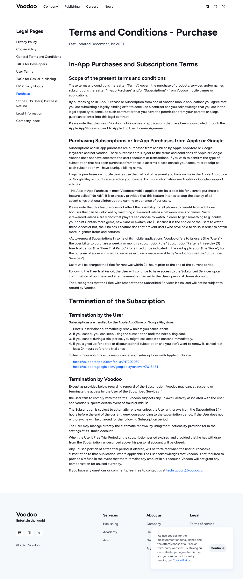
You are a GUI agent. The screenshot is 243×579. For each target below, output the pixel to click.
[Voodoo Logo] (26, 6)
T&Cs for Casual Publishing (36, 79)
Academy (110, 532)
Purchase (23, 94)
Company (153, 524)
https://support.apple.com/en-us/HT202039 (106, 362)
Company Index (28, 121)
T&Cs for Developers (31, 64)
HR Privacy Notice (29, 86)
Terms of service (202, 524)
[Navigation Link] (50, 6)
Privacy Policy (26, 42)
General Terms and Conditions (38, 57)
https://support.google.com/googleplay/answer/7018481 (115, 367)
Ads (106, 540)
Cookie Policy (26, 49)
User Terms (24, 71)
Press (150, 548)
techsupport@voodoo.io (184, 470)
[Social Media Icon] (207, 6)
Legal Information (29, 113)
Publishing (110, 524)
